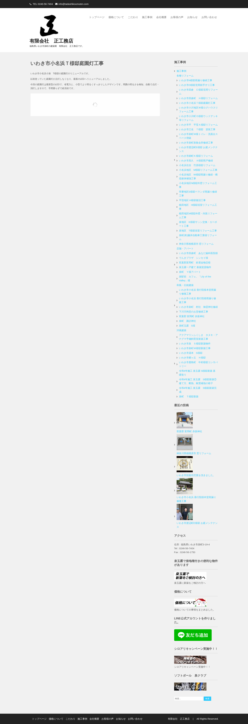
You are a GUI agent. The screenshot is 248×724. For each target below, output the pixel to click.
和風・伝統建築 (185, 285)
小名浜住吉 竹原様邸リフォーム (197, 165)
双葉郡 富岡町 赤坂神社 (192, 316)
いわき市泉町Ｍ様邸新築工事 (195, 348)
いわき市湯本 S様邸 (190, 353)
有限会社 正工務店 (51, 41)
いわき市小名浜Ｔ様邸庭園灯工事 (197, 103)
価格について (116, 17)
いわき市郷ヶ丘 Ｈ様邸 (192, 357)
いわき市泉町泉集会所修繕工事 (196, 142)
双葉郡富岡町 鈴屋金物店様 (195, 262)
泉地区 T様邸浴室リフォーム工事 (198, 230)
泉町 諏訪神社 (187, 321)
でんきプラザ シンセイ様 (193, 257)
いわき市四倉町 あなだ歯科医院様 (198, 253)
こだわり (133, 17)
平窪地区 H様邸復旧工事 (192, 200)
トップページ (97, 17)
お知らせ (192, 17)
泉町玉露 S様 (187, 325)
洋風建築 (181, 330)
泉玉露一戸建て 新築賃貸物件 (195, 267)
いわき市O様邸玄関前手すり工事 (197, 85)
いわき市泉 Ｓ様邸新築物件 (195, 343)
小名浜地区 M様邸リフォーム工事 (198, 169)
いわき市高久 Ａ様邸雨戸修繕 (196, 160)
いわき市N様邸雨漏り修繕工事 (195, 80)
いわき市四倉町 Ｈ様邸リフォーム (198, 98)
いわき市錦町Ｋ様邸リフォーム (196, 155)
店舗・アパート (185, 248)
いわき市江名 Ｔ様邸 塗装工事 (197, 129)
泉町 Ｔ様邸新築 (188, 396)
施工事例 (147, 17)
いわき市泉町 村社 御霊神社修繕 (198, 307)
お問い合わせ (209, 17)
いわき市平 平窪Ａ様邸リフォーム (198, 124)
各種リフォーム (185, 75)
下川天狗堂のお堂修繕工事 (193, 311)
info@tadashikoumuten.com (73, 4)
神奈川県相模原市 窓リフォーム (196, 243)
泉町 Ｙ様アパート (190, 271)
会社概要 (161, 17)
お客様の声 (176, 17)
